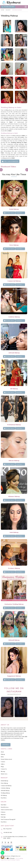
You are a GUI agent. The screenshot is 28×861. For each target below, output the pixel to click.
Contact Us (4, 769)
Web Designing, (19, 858)
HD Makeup (4, 795)
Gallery (3, 764)
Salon (2, 756)
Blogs (2, 766)
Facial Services (4, 807)
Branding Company (15, 859)
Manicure (3, 814)
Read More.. (4, 798)
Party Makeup (4, 783)
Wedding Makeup (5, 793)
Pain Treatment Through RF (8, 819)
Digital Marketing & (5, 859)
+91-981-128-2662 (8, 7)
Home (2, 10)
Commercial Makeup (6, 785)
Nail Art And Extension (6, 809)
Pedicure (3, 812)
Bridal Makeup (4, 780)
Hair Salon (3, 804)
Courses (3, 761)
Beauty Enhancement (6, 759)
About (2, 752)
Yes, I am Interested (10, 161)
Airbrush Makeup (5, 790)
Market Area (4, 774)
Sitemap (3, 771)
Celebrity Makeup (5, 788)
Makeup (8, 10)
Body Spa (3, 817)
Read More (20, 212)
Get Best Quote (9, 212)
